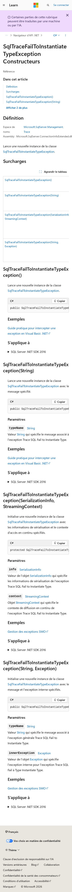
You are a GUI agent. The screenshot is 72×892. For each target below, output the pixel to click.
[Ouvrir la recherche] (48, 5)
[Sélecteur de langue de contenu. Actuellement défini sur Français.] (11, 832)
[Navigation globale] (4, 5)
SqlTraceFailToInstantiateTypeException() (29, 97)
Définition (11, 86)
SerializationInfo (30, 569)
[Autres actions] (65, 35)
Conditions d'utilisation (16, 881)
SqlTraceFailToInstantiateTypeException (28, 151)
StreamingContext (37, 596)
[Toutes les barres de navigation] (6, 35)
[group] (36, 219)
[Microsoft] (36, 5)
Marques (8, 886)
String (31, 428)
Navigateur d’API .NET (26, 35)
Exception (44, 753)
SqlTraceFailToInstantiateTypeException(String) (33, 102)
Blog (33, 864)
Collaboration (52, 864)
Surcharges (12, 91)
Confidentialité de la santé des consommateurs (30, 875)
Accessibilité (41, 881)
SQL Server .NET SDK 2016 (28, 352)
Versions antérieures (15, 864)
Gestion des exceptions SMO (27, 631)
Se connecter (61, 5)
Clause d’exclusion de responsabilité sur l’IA (28, 859)
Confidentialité (11, 870)
